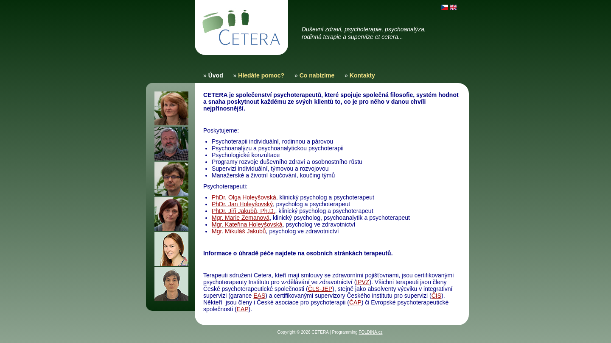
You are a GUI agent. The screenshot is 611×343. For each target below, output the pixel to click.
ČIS (436, 295)
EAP (243, 309)
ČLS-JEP (320, 288)
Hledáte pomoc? (261, 75)
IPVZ (362, 282)
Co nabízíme (317, 75)
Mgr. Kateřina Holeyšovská (247, 224)
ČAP (355, 302)
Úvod (215, 75)
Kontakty (362, 75)
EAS (259, 295)
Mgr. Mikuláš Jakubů (239, 231)
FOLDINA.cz (370, 332)
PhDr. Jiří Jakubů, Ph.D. (243, 210)
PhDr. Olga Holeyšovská (244, 197)
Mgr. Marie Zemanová (240, 217)
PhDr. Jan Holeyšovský (242, 204)
